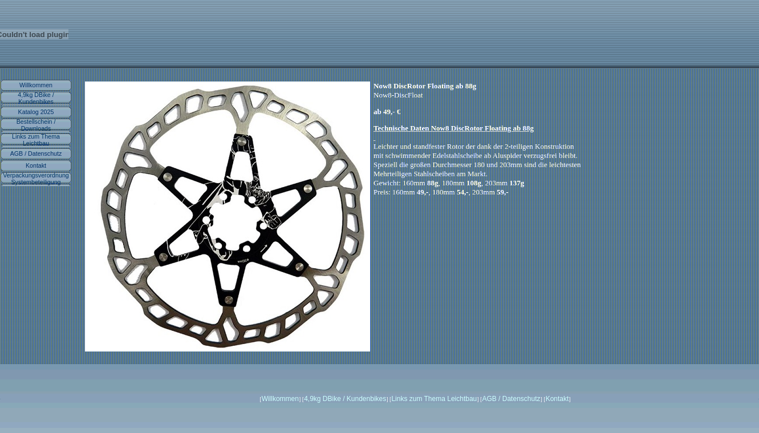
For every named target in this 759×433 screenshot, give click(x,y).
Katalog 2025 (36, 111)
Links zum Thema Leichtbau (36, 140)
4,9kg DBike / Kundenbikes (36, 98)
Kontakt (36, 165)
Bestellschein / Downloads (36, 125)
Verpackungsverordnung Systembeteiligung (36, 178)
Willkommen (35, 85)
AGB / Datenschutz (36, 153)
